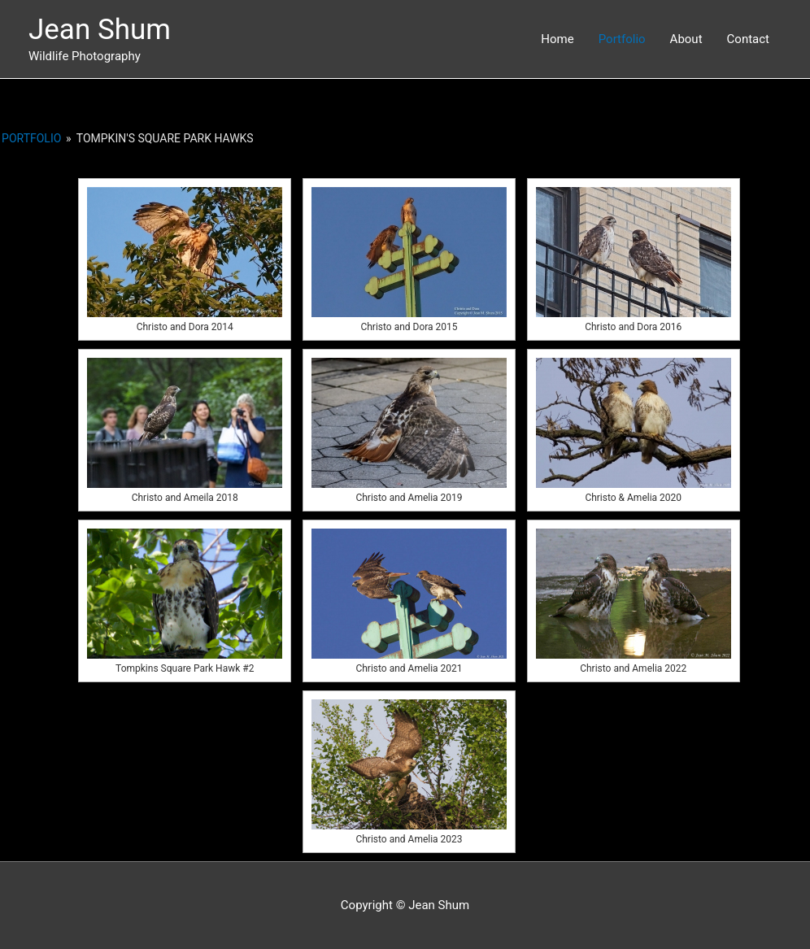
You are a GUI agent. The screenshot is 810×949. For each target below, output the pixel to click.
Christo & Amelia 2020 (633, 497)
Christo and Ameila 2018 (185, 497)
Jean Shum (99, 29)
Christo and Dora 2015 (408, 327)
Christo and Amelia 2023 (408, 839)
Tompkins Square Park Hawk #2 (184, 668)
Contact (748, 39)
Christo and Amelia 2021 (408, 668)
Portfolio (622, 39)
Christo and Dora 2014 (185, 327)
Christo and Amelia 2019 (408, 497)
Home (557, 39)
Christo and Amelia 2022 (633, 668)
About (686, 39)
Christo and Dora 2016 (633, 327)
